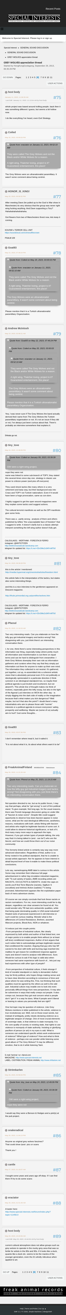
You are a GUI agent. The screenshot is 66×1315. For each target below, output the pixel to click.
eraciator (13, 1197)
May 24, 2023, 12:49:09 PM (15, 450)
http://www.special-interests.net (29, 1058)
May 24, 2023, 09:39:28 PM (15, 563)
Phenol (12, 623)
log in (39, 38)
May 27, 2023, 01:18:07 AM (15, 1169)
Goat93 (12, 247)
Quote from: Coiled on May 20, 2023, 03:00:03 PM (33, 260)
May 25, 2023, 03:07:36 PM (15, 732)
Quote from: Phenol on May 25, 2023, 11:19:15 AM (33, 779)
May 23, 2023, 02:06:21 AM (15, 333)
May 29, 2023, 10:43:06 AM (15, 1236)
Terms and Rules (31, 1309)
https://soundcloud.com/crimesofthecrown (22, 233)
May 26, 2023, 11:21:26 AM (15, 772)
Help (21, 1309)
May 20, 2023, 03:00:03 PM (15, 137)
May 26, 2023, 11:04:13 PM (15, 1135)
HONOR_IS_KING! (19, 191)
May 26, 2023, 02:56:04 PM (15, 1075)
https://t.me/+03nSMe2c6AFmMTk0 (41, 548)
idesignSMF (47, 1312)
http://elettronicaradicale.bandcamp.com (21, 546)
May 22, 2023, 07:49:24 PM (15, 253)
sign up (48, 38)
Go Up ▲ (42, 1309)
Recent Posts (53, 8)
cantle (11, 1164)
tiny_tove (13, 445)
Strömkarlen (15, 1069)
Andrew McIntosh (18, 328)
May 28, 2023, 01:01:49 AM (15, 1203)
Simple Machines (35, 1312)
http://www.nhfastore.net (51, 1060)
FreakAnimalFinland (20, 767)
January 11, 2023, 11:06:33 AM (16, 97)
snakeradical (15, 1130)
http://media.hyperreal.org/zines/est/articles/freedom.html (31, 572)
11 (51, 77)
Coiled (12, 132)
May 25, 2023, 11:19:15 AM (15, 628)
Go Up (6, 1272)
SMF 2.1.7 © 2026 (21, 1312)
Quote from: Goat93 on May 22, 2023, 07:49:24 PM (33, 340)
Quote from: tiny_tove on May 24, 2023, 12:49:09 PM (34, 1082)
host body (14, 92)
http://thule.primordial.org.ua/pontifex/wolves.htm (27, 595)
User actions (55, 83)
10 (48, 77)
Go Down (8, 77)
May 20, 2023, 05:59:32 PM (15, 196)
